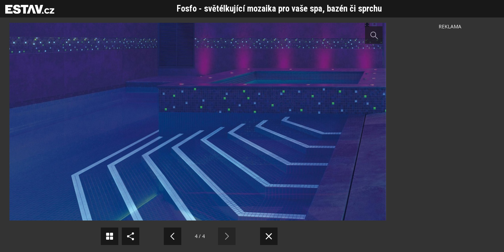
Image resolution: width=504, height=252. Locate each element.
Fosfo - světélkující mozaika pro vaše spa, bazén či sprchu (279, 9)
